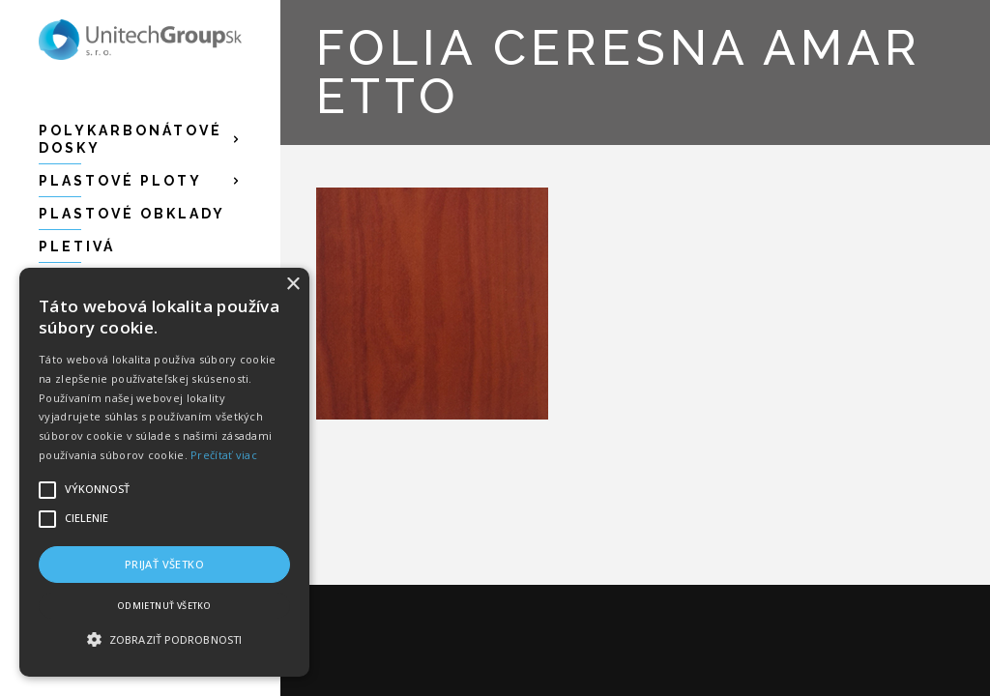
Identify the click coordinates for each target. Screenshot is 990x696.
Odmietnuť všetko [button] (164, 605)
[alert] (164, 472)
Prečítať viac (223, 455)
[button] (164, 640)
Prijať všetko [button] (164, 564)
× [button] (292, 284)
